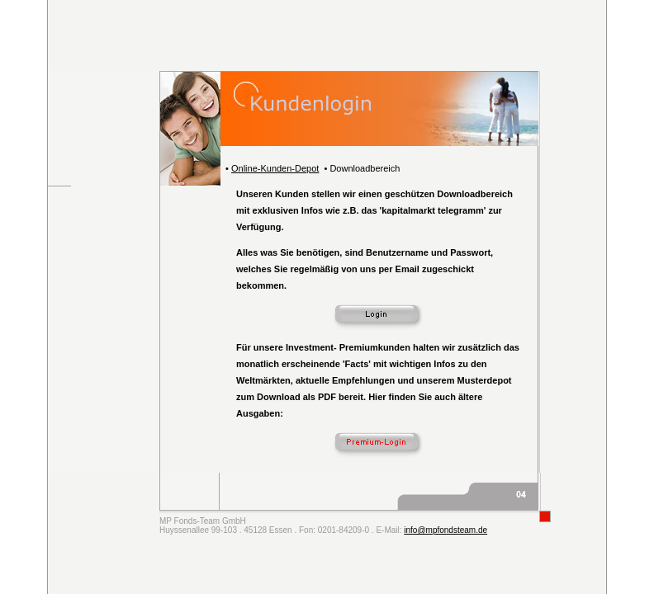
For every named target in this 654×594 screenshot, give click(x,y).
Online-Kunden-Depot (275, 168)
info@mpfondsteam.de (445, 530)
